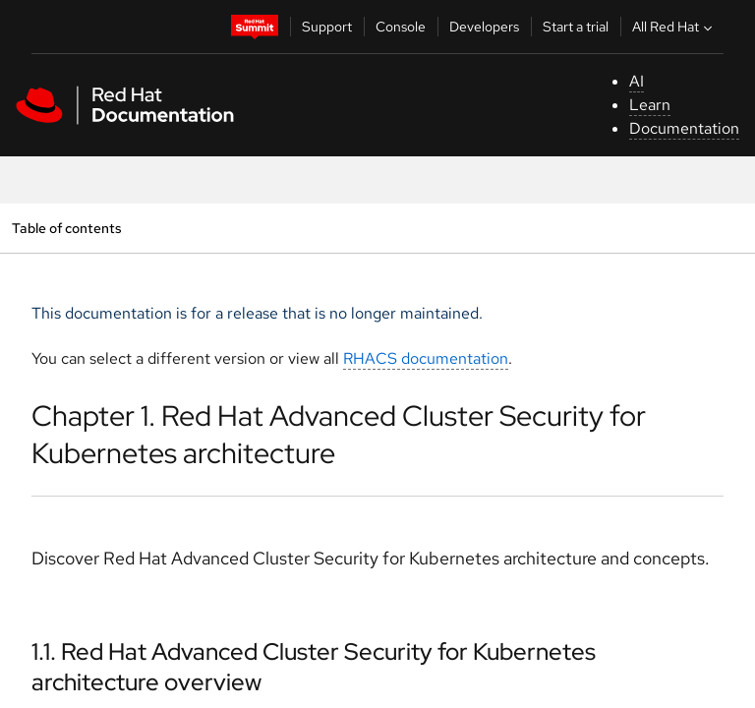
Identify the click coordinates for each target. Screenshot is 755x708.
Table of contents (66, 227)
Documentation (684, 128)
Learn (649, 104)
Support (327, 26)
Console (401, 26)
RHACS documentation (425, 358)
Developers (484, 26)
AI (636, 81)
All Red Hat (674, 26)
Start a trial (576, 26)
